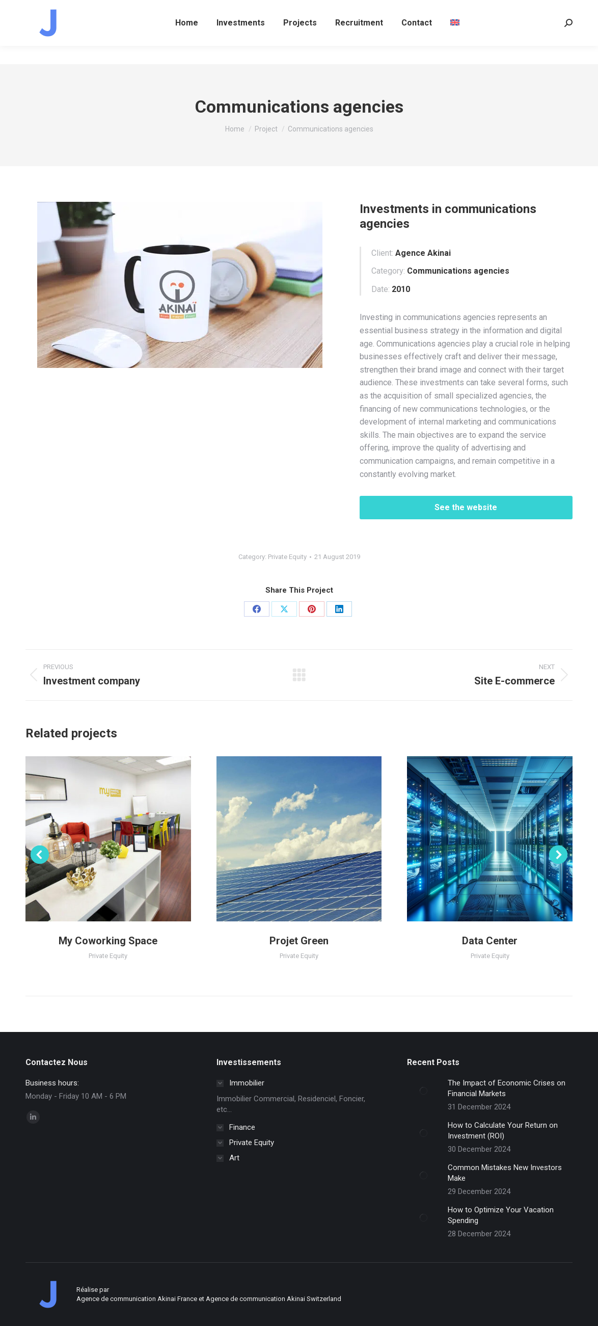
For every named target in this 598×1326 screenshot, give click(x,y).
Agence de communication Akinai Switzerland (273, 1299)
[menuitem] (454, 41)
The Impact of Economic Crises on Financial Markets (506, 1088)
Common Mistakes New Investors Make (505, 1173)
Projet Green (299, 941)
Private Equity (287, 557)
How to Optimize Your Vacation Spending (501, 1215)
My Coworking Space (108, 941)
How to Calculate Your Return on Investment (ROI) (503, 1131)
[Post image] (423, 1090)
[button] (40, 854)
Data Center (490, 941)
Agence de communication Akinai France (137, 1299)
